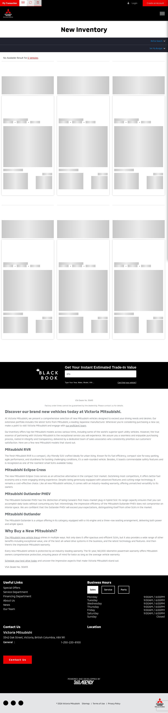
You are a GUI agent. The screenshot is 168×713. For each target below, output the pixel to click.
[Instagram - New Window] (20, 703)
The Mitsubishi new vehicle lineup (22, 537)
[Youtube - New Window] (13, 703)
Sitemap (86, 703)
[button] (9, 3)
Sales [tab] (93, 589)
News (6, 604)
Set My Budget (156, 48)
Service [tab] (108, 589)
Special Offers (11, 587)
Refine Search (156, 41)
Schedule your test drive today (21, 560)
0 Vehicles (33, 57)
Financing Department (17, 596)
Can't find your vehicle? (127, 382)
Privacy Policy (114, 703)
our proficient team (76, 425)
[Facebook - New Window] (5, 703)
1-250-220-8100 (71, 642)
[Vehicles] (100, 373)
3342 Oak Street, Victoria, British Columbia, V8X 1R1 (36, 637)
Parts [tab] (124, 589)
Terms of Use (99, 703)
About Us (9, 600)
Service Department (15, 591)
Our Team (9, 608)
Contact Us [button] (17, 659)
